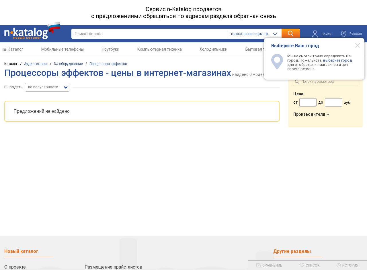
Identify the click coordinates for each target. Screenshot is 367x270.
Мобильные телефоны (62, 49)
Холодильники (213, 49)
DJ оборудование (68, 64)
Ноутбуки (110, 49)
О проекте (15, 267)
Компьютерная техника (159, 49)
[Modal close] (354, 45)
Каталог (15, 49)
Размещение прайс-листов (113, 267)
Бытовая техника (261, 49)
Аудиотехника (35, 64)
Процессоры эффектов (108, 64)
